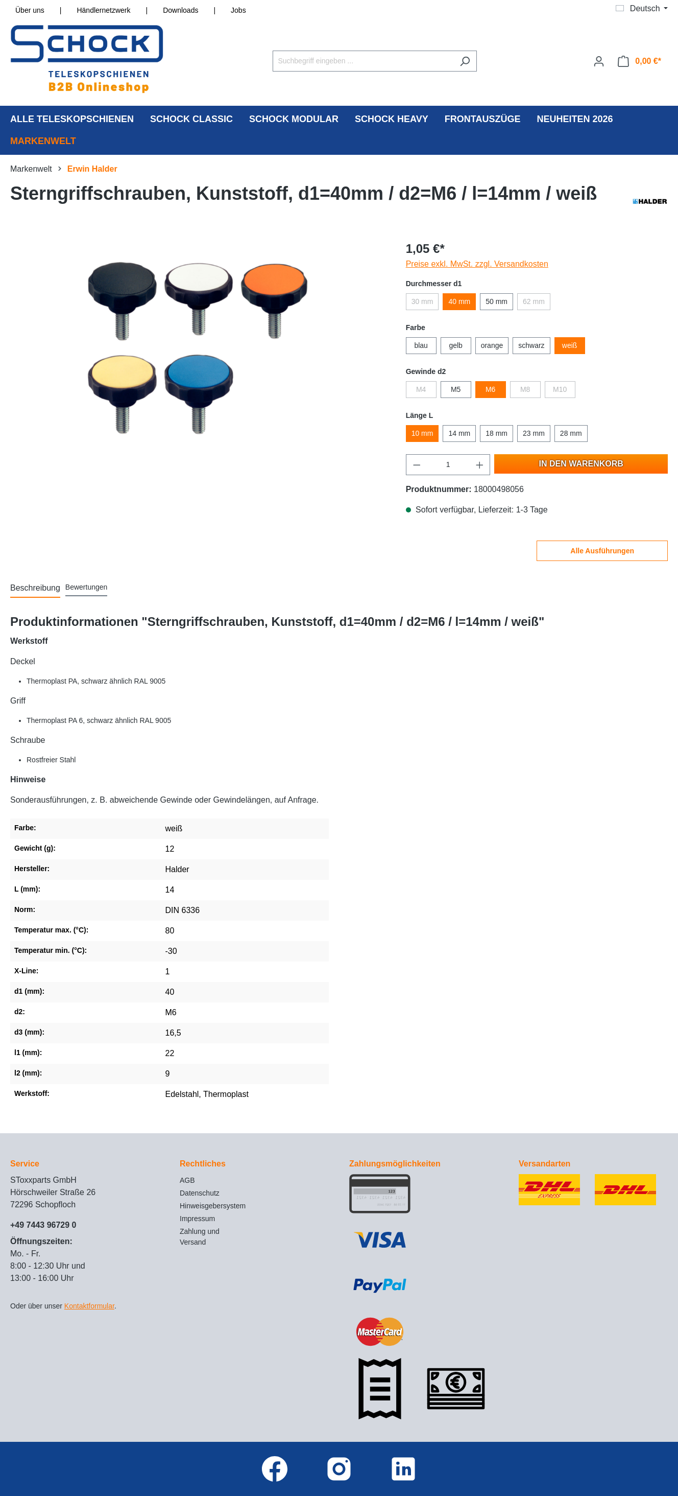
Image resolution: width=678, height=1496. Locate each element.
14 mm (459, 433)
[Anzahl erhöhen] (480, 464)
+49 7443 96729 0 (43, 1225)
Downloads (180, 10)
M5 (456, 389)
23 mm (534, 433)
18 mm (496, 433)
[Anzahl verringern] (416, 464)
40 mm (459, 301)
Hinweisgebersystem (213, 1206)
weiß (569, 345)
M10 (560, 389)
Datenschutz (200, 1193)
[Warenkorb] (639, 61)
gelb (455, 345)
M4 (421, 389)
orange (492, 345)
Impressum (197, 1218)
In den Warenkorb (581, 463)
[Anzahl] (448, 464)
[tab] (35, 588)
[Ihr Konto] (599, 61)
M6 (490, 389)
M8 (525, 389)
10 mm (422, 433)
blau (420, 345)
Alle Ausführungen (602, 551)
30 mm (422, 301)
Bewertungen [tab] (86, 587)
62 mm (534, 301)
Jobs (238, 10)
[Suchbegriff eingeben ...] (363, 61)
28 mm (571, 433)
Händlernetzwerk (103, 10)
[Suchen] (465, 61)
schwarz (531, 345)
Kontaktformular (89, 1306)
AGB (187, 1180)
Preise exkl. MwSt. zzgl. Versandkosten (477, 264)
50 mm (496, 301)
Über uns (29, 10)
